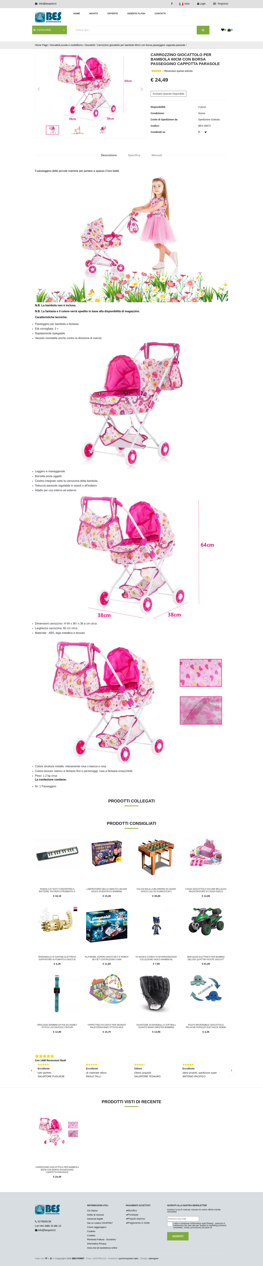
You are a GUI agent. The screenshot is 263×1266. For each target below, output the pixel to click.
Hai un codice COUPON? (100, 1223)
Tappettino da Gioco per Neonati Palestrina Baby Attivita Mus (106, 1026)
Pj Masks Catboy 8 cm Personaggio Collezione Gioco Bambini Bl (156, 958)
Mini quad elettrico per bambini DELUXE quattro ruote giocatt (206, 958)
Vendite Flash (136, 13)
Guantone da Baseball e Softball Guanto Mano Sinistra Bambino (156, 1026)
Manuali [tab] (157, 155)
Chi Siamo (92, 1210)
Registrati (220, 3)
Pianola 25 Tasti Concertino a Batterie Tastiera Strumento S (57, 890)
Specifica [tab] (134, 155)
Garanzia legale (95, 1218)
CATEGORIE (42, 30)
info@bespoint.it (48, 3)
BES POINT (78, 1258)
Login (201, 3)
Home (76, 13)
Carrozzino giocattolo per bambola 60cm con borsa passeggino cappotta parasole (141, 45)
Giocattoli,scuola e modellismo (66, 45)
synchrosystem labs (128, 1258)
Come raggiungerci (96, 1227)
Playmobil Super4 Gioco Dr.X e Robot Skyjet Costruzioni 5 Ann (107, 958)
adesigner (153, 1258)
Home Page (41, 45)
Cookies (91, 1231)
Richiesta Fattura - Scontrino (101, 1239)
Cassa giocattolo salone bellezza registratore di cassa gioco (205, 890)
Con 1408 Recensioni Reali (50, 1060)
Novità (93, 13)
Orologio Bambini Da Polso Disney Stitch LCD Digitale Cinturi (57, 1026)
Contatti (160, 13)
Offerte (112, 13)
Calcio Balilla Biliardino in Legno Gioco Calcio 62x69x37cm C (156, 890)
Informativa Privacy (96, 1243)
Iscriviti (177, 1236)
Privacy (209, 1223)
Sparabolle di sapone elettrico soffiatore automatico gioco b (57, 958)
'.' (36, 1118)
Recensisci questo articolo (178, 71)
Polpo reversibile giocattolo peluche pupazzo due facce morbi (206, 1026)
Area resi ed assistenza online (102, 1248)
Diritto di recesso (95, 1214)
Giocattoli (90, 45)
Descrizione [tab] (109, 155)
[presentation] (31, 1070)
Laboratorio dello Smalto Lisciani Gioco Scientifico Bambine (106, 890)
